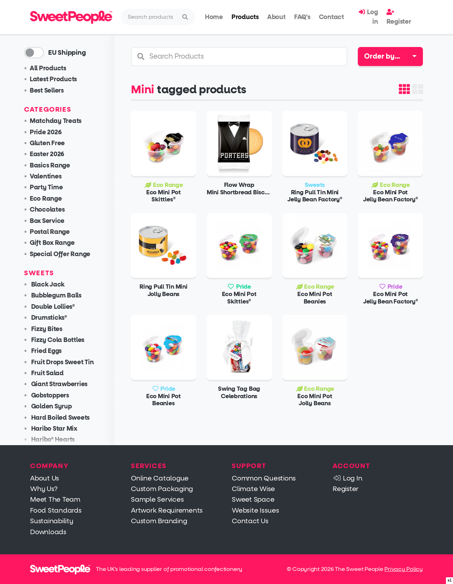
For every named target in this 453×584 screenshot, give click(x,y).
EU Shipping (73, 52)
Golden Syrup (57, 406)
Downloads (48, 532)
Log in (368, 16)
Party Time (52, 187)
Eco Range (52, 198)
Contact (331, 17)
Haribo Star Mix (59, 428)
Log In (347, 478)
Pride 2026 (52, 132)
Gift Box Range (58, 243)
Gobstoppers (55, 395)
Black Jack (53, 284)
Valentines (52, 176)
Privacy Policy (403, 569)
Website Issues (255, 510)
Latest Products (59, 79)
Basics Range (56, 165)
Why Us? (43, 489)
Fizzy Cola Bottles (63, 340)
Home (214, 17)
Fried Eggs (52, 351)
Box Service (53, 221)
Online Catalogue (160, 478)
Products (245, 17)
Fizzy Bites (52, 329)
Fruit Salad (53, 373)
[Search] (151, 17)
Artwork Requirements (167, 510)
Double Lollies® (58, 307)
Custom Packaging (162, 489)
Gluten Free (53, 143)
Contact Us (250, 521)
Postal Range (56, 232)
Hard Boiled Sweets (66, 417)
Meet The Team (55, 499)
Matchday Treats (61, 121)
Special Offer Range (66, 254)
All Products (54, 68)
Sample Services (157, 499)
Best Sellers (53, 90)
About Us (44, 478)
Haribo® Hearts (58, 439)
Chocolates (53, 209)
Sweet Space (253, 499)
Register (398, 17)
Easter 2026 (53, 154)
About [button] (276, 17)
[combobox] (390, 56)
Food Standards (56, 510)
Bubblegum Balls (61, 295)
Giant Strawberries (64, 384)
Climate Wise (253, 489)
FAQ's (302, 17)
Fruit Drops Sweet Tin (68, 362)
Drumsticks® (54, 318)
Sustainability (51, 521)
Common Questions (264, 478)
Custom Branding (159, 521)
